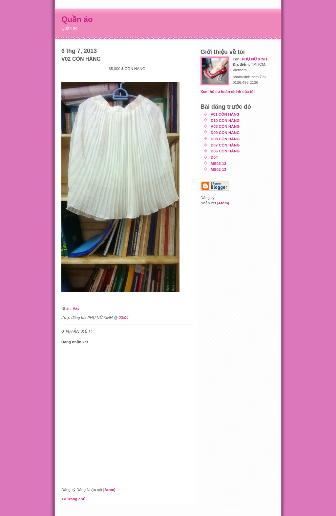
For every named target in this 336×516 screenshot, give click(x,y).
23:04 (124, 317)
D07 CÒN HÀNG (225, 145)
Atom (109, 489)
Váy (76, 308)
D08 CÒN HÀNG (225, 139)
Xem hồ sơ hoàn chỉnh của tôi (227, 91)
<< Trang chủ (73, 499)
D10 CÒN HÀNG (225, 120)
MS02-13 (218, 169)
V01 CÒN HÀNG (225, 114)
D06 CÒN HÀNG (225, 151)
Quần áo (77, 19)
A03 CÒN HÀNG (225, 126)
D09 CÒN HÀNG (225, 132)
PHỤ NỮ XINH (254, 59)
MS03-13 (218, 163)
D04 (214, 157)
